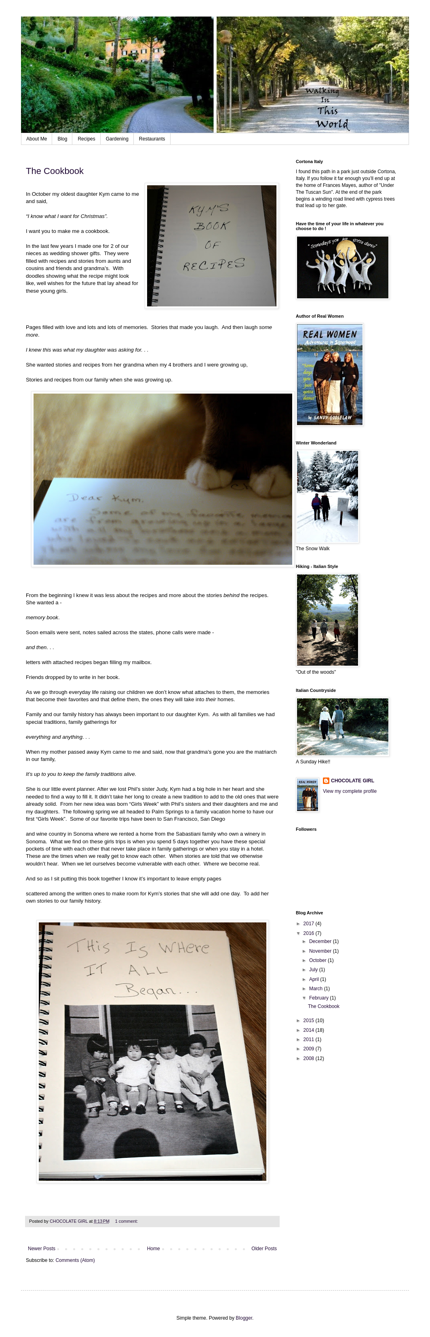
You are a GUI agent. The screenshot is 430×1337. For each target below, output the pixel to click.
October (318, 960)
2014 (310, 1030)
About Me (36, 139)
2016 (310, 933)
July (314, 969)
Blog (62, 139)
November (321, 951)
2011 (310, 1039)
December (321, 941)
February (319, 998)
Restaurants (152, 139)
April (314, 979)
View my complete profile (350, 791)
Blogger (244, 1318)
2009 (310, 1049)
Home (153, 1248)
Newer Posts (41, 1248)
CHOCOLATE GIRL (352, 781)
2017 (310, 923)
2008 (310, 1058)
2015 (310, 1020)
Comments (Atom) (75, 1260)
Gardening (117, 139)
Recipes (86, 139)
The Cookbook (55, 171)
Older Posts (264, 1248)
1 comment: (127, 1221)
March (316, 988)
